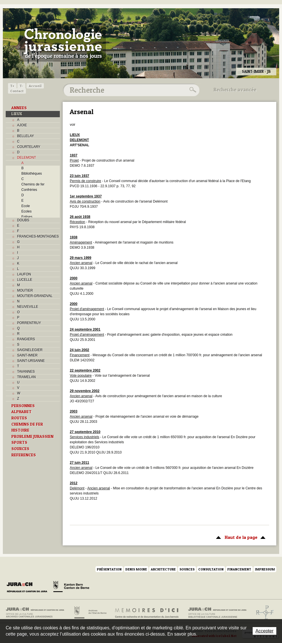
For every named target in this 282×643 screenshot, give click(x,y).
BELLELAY (25, 136)
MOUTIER (25, 290)
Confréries (29, 190)
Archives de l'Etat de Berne (90, 612)
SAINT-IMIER (27, 355)
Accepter (264, 630)
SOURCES (20, 448)
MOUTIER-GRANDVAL (34, 296)
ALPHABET (21, 411)
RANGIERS (26, 339)
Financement (239, 569)
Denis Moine (136, 569)
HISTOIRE (20, 430)
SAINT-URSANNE (31, 361)
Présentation (109, 569)
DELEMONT (26, 158)
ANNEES (19, 107)
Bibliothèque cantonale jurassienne (217, 612)
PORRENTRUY (29, 323)
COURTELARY (28, 147)
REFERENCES (23, 454)
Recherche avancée (235, 89)
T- (21, 86)
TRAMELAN (26, 377)
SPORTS (19, 442)
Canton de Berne (71, 587)
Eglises (26, 217)
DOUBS (23, 220)
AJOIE (22, 125)
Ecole (25, 206)
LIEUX (16, 113)
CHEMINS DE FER (27, 424)
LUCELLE (24, 280)
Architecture (163, 569)
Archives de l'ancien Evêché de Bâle (263, 612)
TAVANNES (26, 372)
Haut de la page (239, 537)
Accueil (35, 86)
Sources (187, 569)
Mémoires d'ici (147, 612)
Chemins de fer (32, 184)
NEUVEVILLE (27, 307)
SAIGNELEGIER (29, 350)
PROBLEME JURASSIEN (32, 436)
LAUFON (24, 274)
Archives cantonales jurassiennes (37, 612)
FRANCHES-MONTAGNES (38, 236)
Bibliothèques (31, 174)
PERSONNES (23, 405)
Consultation (211, 569)
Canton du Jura (28, 587)
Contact (17, 91)
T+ (12, 86)
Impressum (265, 569)
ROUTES (19, 418)
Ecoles (26, 211)
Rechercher (192, 89)
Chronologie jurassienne (63, 42)
